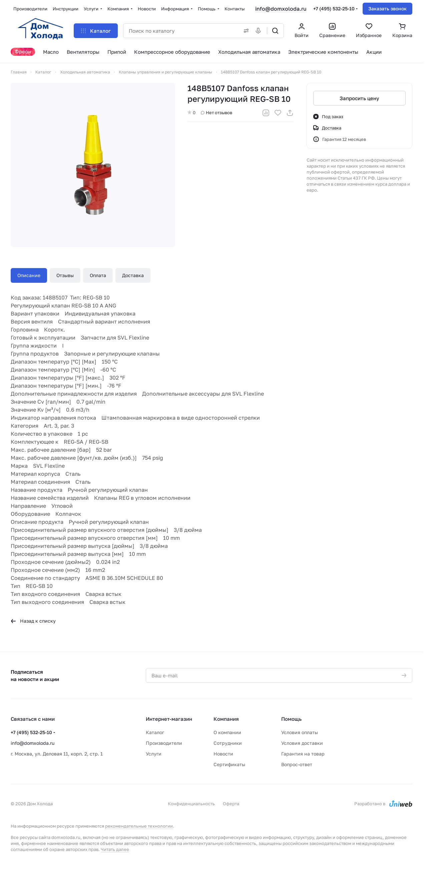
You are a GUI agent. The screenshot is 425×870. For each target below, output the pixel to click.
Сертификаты (229, 764)
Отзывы (65, 275)
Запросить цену (359, 98)
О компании (227, 732)
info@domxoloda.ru (281, 8)
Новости (223, 753)
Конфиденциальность (191, 803)
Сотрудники (228, 743)
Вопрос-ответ (296, 764)
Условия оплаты (299, 732)
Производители (164, 743)
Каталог (155, 732)
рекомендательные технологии (139, 826)
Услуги (153, 753)
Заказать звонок (387, 8)
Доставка (133, 275)
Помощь (291, 719)
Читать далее (115, 849)
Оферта (231, 803)
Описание (28, 275)
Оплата (98, 275)
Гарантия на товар (303, 753)
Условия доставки (302, 743)
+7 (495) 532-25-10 (334, 8)
